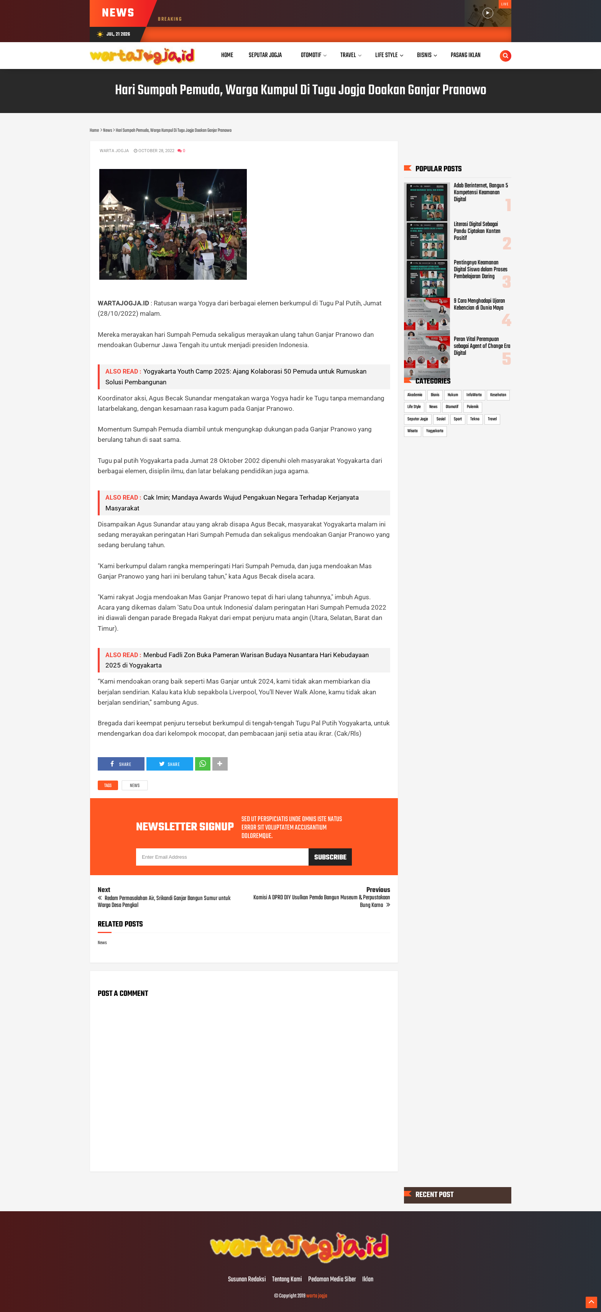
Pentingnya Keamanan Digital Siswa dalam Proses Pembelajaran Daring (480, 270)
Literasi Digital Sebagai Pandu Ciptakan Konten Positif (477, 231)
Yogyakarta (434, 431)
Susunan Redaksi (247, 1280)
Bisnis (435, 395)
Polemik (473, 406)
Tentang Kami (287, 1280)
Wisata (412, 431)
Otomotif (452, 406)
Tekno (474, 419)
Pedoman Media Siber (332, 1280)
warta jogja (316, 1296)
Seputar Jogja (417, 419)
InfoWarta (474, 395)
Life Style (414, 406)
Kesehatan (498, 395)
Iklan (367, 1280)
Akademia (414, 395)
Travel (492, 419)
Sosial (441, 419)
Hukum (453, 395)
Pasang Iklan (466, 55)
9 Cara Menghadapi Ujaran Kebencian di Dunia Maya (479, 304)
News (135, 786)
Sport (458, 419)
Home (227, 55)
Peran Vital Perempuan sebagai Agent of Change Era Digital (482, 346)
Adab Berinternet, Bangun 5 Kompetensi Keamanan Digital (481, 193)
